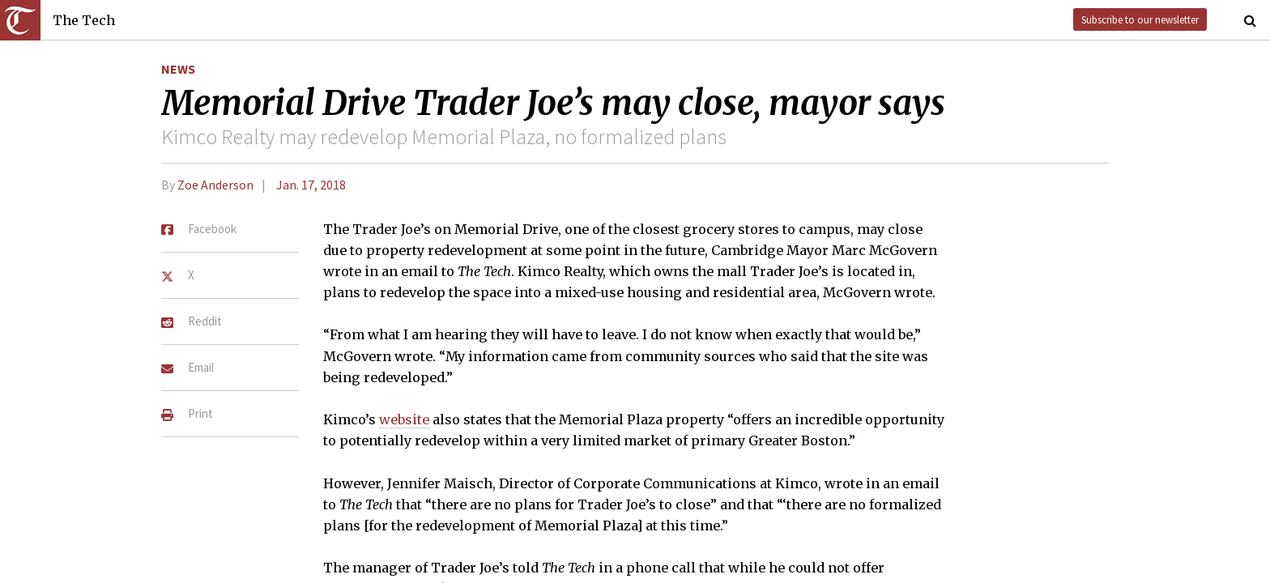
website (404, 419)
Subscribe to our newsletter (1140, 19)
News (178, 69)
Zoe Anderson (215, 185)
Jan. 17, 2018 (311, 185)
